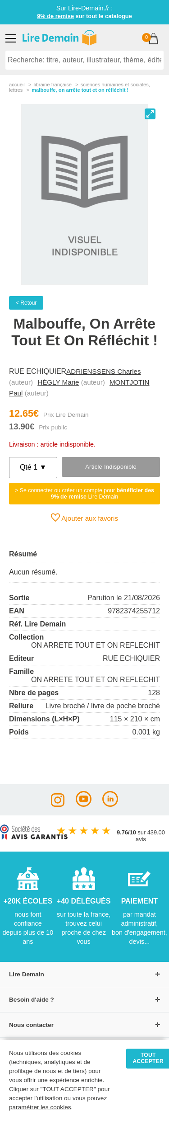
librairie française (52, 84)
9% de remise (55, 16)
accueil (17, 84)
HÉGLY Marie (58, 382)
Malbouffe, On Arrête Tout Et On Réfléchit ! (80, 90)
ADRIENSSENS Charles (103, 371)
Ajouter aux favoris (84, 517)
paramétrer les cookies (40, 1107)
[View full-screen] (150, 113)
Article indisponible (111, 466)
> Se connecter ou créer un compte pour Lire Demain (84, 493)
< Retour (26, 303)
